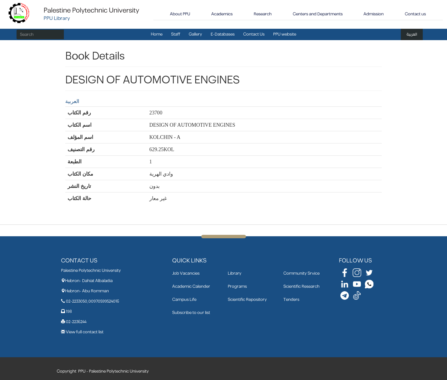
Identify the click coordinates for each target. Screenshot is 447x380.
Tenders (291, 299)
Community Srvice (301, 273)
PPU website (284, 34)
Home (156, 34)
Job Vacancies (186, 273)
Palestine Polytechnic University (91, 10)
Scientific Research (301, 286)
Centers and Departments (318, 14)
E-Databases (223, 34)
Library (234, 273)
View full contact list (84, 332)
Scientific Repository (247, 299)
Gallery (195, 34)
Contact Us (254, 34)
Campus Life (184, 299)
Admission (373, 14)
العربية (412, 34)
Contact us (415, 14)
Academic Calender (191, 286)
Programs (237, 286)
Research (263, 14)
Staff (175, 34)
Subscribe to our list (191, 312)
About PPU (180, 14)
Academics (222, 14)
